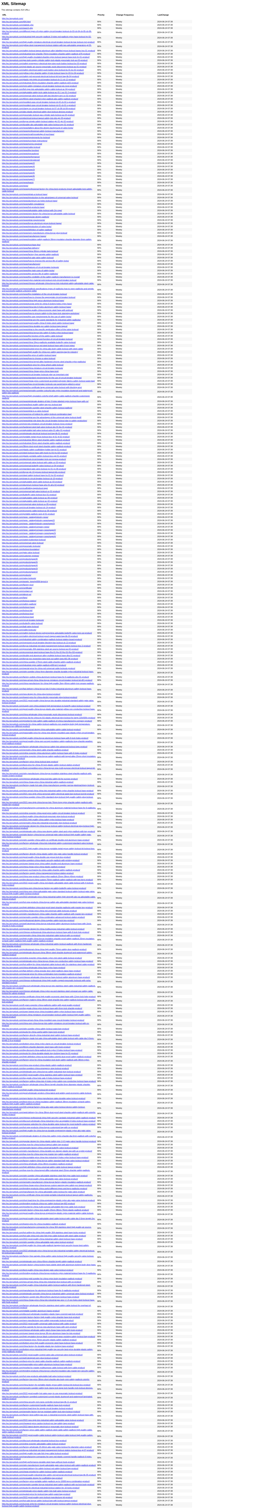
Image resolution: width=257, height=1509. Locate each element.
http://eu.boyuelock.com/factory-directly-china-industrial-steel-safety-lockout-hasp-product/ (41, 1035)
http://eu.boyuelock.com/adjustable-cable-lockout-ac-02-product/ (29, 501)
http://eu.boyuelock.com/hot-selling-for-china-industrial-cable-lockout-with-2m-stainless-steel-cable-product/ (48, 964)
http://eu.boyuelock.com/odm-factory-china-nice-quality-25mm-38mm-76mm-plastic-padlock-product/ (45, 1210)
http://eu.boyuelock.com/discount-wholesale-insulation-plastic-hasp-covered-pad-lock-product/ (42, 1314)
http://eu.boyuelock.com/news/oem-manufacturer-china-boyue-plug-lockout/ (34, 233)
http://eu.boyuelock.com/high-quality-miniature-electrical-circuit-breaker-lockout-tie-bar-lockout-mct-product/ (48, 42)
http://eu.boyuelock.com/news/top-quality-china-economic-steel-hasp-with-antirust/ (37, 310)
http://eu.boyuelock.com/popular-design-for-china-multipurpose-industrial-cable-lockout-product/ (43, 929)
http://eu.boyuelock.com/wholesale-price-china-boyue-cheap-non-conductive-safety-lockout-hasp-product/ (47, 961)
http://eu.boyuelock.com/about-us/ (16, 594)
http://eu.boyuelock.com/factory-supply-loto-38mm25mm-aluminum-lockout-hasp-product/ (40, 1297)
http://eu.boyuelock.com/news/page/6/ (18, 176)
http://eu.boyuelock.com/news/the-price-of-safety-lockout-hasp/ (29, 355)
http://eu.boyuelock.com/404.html (16, 22)
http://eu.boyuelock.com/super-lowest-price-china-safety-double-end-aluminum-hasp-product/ (42, 863)
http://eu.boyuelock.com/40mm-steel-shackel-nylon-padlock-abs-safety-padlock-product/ (40, 99)
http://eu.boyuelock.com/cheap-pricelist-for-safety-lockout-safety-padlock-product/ (37, 1472)
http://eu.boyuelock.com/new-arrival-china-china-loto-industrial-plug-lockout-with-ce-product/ (41, 1282)
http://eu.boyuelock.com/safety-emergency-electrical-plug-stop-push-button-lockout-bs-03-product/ (44, 63)
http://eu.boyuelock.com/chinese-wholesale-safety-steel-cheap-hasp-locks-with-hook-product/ (42, 1330)
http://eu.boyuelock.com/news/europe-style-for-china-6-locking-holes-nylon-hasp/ (37, 304)
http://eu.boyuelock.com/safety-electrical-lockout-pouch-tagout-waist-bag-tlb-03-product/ (40, 636)
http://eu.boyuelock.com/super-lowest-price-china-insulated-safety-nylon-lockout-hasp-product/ (43, 1011)
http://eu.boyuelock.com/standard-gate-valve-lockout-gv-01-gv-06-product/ (34, 469)
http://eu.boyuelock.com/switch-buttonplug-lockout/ (24, 540)
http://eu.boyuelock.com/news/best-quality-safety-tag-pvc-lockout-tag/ (32, 404)
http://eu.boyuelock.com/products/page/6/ (20, 559)
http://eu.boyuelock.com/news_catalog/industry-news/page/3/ (28, 523)
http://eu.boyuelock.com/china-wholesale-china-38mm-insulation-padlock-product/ (37, 1164)
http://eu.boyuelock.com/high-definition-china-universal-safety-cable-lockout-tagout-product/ (41, 1167)
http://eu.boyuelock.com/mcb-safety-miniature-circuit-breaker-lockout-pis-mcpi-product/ (39, 86)
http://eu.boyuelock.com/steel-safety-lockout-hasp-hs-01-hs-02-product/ (33, 475)
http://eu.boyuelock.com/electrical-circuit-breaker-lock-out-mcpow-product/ (34, 459)
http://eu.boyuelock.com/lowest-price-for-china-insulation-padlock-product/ (34, 1224)
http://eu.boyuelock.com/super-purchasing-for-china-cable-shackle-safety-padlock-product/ (41, 870)
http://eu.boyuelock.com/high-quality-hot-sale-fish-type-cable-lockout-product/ (35, 1453)
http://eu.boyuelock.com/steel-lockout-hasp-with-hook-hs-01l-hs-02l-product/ (35, 453)
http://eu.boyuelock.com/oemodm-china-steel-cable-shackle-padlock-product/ (35, 750)
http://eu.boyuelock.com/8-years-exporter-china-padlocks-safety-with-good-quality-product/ (41, 1005)
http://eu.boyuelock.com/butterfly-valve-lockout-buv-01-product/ (29, 495)
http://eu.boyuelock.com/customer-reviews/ (20, 556)
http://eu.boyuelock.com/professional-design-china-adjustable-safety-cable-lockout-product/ (41, 729)
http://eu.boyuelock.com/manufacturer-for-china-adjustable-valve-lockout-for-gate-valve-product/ (43, 1192)
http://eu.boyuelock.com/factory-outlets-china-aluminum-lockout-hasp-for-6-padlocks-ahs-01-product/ (45, 677)
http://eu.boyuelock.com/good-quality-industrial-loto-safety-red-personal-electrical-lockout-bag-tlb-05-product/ (49, 1475)
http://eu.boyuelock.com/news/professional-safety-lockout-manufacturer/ (33, 131)
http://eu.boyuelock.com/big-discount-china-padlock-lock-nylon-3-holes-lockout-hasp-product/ (42, 1050)
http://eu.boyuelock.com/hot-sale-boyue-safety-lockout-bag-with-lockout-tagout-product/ (39, 1501)
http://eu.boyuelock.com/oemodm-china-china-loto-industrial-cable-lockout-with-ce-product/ (41, 935)
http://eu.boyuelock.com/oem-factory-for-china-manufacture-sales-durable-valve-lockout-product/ (43, 1098)
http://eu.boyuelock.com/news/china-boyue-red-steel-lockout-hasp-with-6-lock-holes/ (38, 345)
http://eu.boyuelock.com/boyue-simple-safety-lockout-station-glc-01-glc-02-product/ (38, 121)
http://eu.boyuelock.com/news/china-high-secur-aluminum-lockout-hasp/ (33, 300)
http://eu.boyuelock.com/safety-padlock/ (19, 604)
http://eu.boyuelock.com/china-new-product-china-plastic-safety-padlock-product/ (37, 1065)
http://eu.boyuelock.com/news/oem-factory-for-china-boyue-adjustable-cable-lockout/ (38, 214)
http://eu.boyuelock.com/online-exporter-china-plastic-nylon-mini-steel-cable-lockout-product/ (42, 958)
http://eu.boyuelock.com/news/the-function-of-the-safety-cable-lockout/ (32, 336)
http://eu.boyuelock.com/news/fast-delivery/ (20, 248)
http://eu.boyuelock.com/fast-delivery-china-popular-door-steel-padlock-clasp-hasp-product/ (41, 971)
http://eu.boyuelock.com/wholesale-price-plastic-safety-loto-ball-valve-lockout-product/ (39, 1491)
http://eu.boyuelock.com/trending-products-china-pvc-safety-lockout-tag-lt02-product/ (38, 1203)
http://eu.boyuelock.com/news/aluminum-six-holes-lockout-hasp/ (29, 201)
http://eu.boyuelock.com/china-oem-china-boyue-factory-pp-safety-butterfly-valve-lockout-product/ (44, 888)
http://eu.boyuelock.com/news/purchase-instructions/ (24, 141)
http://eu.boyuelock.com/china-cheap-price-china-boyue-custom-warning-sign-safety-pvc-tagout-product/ (47, 1185)
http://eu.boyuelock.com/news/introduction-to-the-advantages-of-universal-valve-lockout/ (40, 197)
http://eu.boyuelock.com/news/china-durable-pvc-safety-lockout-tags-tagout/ (34, 326)
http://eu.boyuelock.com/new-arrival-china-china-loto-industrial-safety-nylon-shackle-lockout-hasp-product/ (48, 791)
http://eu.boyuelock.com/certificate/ (17, 588)
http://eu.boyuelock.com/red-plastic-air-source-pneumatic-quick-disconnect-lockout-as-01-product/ (44, 67)
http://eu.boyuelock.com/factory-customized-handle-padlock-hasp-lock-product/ (36, 1405)
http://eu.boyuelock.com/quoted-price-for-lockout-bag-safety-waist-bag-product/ (36, 1494)
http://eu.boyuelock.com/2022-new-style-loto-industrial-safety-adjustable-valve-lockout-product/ (43, 1420)
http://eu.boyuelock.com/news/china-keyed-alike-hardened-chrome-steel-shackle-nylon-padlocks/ (44, 362)
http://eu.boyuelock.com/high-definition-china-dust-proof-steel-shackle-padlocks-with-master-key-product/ (47, 907)
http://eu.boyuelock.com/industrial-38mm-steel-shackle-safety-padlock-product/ (36, 440)
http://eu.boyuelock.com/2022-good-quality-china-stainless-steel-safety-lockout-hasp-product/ (42, 1075)
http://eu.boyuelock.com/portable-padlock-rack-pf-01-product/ (28, 514)
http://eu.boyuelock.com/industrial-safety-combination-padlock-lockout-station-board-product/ (42, 639)
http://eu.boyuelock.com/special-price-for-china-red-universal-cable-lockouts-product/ (38, 668)
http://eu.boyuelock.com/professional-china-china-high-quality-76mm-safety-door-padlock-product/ (44, 949)
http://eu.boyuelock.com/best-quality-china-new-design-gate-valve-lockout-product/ (37, 1270)
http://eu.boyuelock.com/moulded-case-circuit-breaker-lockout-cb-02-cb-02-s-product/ (39, 102)
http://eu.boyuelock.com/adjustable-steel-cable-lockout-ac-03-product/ (32, 482)
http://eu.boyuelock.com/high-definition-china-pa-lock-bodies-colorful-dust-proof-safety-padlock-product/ (46, 1057)
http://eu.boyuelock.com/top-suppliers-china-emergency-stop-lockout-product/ (35, 1068)
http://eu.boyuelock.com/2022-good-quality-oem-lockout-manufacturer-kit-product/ (37, 1497)
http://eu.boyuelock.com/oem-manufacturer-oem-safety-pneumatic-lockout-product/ (38, 1320)
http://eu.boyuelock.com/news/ (15, 186)
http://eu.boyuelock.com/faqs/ (14, 597)
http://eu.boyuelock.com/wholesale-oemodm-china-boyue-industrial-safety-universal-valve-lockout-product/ (48, 1294)
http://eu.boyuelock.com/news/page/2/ (18, 163)
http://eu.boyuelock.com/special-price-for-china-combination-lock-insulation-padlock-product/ (42, 974)
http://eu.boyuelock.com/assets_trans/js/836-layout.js (25, 581)
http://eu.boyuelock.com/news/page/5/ (18, 173)
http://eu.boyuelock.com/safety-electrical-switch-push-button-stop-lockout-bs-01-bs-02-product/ (43, 70)
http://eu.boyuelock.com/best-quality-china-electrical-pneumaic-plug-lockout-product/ (38, 816)
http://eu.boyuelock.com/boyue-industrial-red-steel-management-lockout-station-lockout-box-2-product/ (46, 646)
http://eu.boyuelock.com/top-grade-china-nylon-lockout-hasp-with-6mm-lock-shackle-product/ (42, 1008)
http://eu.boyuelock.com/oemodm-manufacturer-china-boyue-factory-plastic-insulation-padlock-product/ (46, 1182)
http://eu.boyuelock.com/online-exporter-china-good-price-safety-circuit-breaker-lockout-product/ (43, 813)
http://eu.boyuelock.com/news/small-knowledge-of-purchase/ (28, 134)
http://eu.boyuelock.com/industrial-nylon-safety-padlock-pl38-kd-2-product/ (34, 665)
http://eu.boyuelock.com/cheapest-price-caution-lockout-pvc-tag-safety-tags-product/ (38, 1423)
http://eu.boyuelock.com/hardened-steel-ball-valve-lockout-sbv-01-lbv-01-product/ (37, 427)
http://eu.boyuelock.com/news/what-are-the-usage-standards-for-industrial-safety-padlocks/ (41, 320)
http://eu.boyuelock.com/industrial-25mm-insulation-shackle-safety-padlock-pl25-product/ (40, 83)
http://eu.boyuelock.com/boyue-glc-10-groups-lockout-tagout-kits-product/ (33, 472)
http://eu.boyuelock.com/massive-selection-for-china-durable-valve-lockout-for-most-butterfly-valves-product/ (48, 1124)
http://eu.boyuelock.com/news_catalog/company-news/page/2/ (29, 530)
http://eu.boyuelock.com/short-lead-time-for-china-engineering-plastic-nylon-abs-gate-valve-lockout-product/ (48, 1200)
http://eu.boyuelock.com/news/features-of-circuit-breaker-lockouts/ (30, 267)
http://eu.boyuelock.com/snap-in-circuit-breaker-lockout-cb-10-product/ (32, 478)
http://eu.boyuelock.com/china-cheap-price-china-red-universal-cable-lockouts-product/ (39, 911)
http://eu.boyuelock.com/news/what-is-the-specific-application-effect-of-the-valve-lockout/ (40, 329)
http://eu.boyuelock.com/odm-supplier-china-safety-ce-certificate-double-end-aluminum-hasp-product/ (46, 840)
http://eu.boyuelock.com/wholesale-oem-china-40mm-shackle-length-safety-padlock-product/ (42, 1261)
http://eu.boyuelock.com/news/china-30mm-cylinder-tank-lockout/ (30, 251)
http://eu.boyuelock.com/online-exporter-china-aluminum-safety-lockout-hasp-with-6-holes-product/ (44, 753)
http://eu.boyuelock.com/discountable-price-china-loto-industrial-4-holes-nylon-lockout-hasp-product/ (45, 1157)
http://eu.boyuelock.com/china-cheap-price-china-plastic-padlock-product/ (33, 867)
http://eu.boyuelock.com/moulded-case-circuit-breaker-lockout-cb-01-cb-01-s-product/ (39, 105)
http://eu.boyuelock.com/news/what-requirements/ (23, 220)
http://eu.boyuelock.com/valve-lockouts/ (19, 578)
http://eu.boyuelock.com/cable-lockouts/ (19, 630)
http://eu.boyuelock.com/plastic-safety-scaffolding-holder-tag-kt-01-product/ (34, 449)
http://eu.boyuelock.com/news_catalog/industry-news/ (25, 517)
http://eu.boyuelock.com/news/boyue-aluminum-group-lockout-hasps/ (32, 223)
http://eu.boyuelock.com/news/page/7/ (18, 179)
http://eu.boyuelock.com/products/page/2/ (20, 572)
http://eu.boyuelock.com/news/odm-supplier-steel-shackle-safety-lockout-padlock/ (37, 408)
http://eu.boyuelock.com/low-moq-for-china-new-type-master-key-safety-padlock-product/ (40, 1154)
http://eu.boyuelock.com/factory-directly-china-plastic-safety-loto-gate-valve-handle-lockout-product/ (45, 854)
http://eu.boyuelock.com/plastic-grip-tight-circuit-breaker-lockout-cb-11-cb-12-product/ (39, 79)
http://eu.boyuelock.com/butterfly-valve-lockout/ (22, 623)
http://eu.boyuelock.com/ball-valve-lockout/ (20, 626)
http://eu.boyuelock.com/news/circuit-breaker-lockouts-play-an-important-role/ (35, 374)
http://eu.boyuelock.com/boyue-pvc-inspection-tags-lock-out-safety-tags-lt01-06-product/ (40, 659)
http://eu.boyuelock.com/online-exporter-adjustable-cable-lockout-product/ (34, 1444)
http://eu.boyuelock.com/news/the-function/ (20, 150)
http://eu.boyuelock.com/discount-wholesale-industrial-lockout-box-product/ (34, 1440)
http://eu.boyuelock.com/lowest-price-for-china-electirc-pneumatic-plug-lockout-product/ (39, 697)
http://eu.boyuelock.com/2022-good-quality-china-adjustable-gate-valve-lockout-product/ (40, 1179)
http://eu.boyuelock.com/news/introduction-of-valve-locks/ (27, 226)
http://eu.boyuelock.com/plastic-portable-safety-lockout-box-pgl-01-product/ (34, 456)
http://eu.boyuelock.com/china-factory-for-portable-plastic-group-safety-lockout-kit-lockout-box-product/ (46, 1385)
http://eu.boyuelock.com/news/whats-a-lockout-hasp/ (24, 194)
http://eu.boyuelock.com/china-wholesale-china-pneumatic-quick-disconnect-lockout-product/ (42, 714)
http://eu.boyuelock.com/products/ (16, 575)
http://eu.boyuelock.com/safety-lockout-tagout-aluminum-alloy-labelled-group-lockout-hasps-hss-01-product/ (48, 51)
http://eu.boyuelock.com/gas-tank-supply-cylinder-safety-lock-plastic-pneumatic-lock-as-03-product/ (45, 60)
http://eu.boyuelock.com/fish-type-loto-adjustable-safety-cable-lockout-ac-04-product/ (38, 89)
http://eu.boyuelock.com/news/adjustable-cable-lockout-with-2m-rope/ (32, 210)
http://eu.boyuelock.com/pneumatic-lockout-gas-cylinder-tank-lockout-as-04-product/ (38, 115)
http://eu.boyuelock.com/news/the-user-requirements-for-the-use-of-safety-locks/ (36, 316)
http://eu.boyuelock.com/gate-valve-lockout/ (21, 552)
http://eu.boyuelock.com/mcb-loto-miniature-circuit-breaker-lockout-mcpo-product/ (37, 424)
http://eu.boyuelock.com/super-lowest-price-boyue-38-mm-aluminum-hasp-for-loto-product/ (41, 1333)
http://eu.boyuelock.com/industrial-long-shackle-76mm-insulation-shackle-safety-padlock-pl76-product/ (46, 54)
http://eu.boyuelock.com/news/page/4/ (18, 166)
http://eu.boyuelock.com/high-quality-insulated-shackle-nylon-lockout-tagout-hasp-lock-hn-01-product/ (46, 57)
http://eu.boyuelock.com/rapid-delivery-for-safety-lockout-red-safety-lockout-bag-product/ (40, 1468)
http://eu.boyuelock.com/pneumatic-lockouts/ (21, 546)
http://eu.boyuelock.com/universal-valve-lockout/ (23, 543)
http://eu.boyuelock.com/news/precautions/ (20, 153)
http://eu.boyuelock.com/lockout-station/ (19, 601)
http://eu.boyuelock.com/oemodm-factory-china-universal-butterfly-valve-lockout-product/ (40, 1148)
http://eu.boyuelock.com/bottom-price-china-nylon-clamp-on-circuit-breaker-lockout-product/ (41, 1044)
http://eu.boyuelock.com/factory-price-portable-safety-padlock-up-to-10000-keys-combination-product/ (46, 1481)
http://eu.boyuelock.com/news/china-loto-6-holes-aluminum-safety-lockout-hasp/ (36, 307)
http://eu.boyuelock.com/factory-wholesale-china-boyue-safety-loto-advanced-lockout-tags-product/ (44, 747)
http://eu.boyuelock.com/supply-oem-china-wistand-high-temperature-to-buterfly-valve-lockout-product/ (46, 706)
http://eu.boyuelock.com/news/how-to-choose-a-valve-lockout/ (29, 358)
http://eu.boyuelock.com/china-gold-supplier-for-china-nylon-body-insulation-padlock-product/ (42, 1279)
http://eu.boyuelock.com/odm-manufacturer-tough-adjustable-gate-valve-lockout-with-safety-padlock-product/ (49, 1465)
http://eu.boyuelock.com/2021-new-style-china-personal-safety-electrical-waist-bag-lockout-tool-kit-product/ (48, 794)
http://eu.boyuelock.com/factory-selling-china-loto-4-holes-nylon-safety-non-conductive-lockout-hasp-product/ (49, 1081)
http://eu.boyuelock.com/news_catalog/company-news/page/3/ (29, 533)
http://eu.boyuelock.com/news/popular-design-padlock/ (25, 217)
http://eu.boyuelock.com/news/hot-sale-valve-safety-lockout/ (28, 258)
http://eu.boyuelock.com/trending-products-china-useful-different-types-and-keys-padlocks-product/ (44, 1188)
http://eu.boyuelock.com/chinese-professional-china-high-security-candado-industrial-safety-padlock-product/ (49, 1118)
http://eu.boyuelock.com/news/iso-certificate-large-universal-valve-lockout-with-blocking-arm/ (42, 387)
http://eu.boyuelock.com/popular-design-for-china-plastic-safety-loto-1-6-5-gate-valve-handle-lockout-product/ (49, 1141)
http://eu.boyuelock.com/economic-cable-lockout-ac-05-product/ (29, 511)
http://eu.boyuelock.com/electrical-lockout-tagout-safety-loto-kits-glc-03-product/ (36, 118)
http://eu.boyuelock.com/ (12, 18)
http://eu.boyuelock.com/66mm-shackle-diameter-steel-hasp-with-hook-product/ (36, 1047)
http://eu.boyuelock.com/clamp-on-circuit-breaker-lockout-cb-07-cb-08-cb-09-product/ (38, 108)
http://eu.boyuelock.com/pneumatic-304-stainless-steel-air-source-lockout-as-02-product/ (40, 649)
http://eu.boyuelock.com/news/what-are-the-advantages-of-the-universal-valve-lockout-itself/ (41, 417)
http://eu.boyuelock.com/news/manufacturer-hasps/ (24, 236)
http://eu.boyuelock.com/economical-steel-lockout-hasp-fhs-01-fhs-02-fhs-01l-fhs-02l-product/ (42, 652)
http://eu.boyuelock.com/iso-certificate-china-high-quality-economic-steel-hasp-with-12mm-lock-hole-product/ (49, 996)
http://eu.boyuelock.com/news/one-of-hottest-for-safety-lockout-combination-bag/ (37, 414)
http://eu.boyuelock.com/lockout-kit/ (17, 610)
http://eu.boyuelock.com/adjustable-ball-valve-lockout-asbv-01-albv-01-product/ (36, 430)
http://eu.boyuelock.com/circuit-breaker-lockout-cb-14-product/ (29, 507)
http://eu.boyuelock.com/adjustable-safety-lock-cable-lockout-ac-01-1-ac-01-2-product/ (39, 92)
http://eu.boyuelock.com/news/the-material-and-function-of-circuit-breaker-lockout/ (37, 339)
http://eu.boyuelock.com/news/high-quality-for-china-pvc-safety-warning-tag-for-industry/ (40, 352)
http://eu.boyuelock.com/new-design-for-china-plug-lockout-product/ (31, 694)
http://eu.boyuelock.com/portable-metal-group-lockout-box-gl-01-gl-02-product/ (36, 437)
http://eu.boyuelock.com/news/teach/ (18, 182)
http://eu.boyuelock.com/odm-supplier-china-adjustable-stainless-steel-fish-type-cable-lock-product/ (45, 1176)
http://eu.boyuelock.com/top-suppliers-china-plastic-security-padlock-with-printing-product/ (41, 860)
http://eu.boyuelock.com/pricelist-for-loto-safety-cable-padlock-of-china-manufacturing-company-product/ (47, 721)
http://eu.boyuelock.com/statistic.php (18, 25)
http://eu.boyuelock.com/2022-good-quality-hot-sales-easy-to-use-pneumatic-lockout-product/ (42, 1393)
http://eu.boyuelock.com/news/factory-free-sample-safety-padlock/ (30, 254)
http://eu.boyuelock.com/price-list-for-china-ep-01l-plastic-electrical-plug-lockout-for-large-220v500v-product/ (48, 718)
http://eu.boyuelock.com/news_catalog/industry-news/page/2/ (28, 520)
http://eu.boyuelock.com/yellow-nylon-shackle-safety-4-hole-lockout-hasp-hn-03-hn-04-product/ (43, 73)
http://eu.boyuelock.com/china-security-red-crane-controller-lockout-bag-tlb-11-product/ (39, 1402)
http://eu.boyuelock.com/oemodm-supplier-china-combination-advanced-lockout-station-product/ (43, 917)
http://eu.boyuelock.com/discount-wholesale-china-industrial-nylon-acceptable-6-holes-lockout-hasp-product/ (48, 1121)
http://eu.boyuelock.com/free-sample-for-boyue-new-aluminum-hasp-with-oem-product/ (39, 1327)
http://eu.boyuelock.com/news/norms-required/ (22, 144)
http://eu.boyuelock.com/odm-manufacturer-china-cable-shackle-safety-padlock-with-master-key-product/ (47, 914)
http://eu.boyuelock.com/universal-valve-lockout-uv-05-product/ (29, 504)
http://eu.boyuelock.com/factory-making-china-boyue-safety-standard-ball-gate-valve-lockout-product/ (45, 1161)
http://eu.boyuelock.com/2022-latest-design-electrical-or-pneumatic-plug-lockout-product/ (40, 1427)
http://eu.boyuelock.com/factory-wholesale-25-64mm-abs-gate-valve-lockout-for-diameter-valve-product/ (47, 1447)
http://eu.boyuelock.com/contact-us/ (17, 591)
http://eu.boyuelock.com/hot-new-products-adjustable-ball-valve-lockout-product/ (36, 1376)
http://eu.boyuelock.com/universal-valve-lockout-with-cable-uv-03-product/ (34, 462)
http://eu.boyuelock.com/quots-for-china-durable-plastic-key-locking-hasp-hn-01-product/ (40, 1053)
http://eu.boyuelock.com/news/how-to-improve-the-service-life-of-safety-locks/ (35, 261)
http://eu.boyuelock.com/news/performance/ (21, 157)
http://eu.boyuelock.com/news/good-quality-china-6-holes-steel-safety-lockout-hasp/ (38, 323)
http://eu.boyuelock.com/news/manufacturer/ (21, 264)
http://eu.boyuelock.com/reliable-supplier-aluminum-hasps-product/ (31, 1311)
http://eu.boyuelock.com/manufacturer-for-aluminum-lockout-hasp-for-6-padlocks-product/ (40, 1290)
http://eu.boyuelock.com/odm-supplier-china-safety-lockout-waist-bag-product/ (35, 1029)
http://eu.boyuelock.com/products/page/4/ (20, 565)
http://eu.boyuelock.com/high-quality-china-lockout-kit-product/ (29, 1090)
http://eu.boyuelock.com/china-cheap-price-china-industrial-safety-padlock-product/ (38, 782)
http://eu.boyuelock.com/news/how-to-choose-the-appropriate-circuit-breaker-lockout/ (38, 297)
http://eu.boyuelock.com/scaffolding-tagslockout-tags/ (25, 488)
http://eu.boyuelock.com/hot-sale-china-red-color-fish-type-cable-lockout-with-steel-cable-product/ (44, 1236)
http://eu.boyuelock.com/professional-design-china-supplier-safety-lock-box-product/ (38, 920)
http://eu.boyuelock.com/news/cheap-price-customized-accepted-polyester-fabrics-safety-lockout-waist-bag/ (48, 381)
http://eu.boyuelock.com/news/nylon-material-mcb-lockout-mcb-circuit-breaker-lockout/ (39, 280)
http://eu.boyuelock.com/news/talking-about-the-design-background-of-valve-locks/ (37, 128)
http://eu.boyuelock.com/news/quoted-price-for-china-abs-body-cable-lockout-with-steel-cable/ (42, 349)
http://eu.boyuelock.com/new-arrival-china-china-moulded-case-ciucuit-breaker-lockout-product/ (43, 1020)
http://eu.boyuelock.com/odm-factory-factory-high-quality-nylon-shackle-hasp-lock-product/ (41, 1317)
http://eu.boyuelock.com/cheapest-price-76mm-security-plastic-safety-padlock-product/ (39, 1340)
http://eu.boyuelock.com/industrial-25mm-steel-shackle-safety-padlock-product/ (36, 443)
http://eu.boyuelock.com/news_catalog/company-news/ (25, 527)
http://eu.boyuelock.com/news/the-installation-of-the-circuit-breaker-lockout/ (34, 294)
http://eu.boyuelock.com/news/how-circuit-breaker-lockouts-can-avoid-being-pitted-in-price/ (41, 384)
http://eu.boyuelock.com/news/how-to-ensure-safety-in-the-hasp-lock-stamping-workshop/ (40, 313)
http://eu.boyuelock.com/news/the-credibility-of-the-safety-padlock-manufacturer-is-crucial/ (41, 277)
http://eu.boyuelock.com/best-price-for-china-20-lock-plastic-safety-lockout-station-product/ (41, 765)
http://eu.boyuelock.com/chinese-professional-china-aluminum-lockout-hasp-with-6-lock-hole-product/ (45, 932)
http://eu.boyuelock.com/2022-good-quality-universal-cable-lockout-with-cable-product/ (39, 1324)
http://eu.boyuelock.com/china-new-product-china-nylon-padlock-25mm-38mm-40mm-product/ (42, 876)
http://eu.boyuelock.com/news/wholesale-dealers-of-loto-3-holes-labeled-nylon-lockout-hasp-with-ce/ (45, 401)
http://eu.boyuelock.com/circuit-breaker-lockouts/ (23, 620)
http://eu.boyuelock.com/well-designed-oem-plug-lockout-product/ (30, 1358)
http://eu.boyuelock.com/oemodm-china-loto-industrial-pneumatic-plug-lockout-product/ (39, 823)
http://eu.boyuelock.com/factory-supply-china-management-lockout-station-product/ (38, 873)
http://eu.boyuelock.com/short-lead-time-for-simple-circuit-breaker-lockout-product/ (37, 1408)
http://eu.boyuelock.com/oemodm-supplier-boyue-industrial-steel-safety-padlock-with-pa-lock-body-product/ (48, 1484)
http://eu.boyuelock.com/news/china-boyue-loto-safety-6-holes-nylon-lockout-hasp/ (37, 333)
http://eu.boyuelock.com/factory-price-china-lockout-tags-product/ (30, 762)
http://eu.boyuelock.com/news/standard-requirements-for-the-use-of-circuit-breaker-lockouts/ (42, 378)
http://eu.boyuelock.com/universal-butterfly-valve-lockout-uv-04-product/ (33, 466)
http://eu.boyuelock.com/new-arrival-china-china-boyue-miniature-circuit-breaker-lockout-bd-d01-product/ (47, 680)
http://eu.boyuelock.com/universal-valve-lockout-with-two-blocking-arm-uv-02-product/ (39, 96)
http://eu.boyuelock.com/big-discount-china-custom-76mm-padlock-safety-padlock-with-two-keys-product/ (47, 880)
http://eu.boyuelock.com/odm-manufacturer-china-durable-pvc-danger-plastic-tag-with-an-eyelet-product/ (47, 1151)
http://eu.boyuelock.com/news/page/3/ (18, 170)
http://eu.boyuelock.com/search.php (17, 28)
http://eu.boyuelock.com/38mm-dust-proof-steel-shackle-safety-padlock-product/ (36, 446)
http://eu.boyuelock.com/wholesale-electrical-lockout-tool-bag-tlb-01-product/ (35, 433)
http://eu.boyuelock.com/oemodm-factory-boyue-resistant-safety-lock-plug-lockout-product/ (41, 1412)
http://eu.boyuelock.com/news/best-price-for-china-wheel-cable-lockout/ (33, 365)
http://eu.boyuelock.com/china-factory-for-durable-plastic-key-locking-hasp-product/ (38, 1346)
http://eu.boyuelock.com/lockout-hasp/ (18, 607)
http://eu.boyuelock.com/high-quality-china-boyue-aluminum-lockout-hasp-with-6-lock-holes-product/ (45, 738)
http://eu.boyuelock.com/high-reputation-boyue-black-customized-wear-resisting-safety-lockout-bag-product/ (48, 1336)
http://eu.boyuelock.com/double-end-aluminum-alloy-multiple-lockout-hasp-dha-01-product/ (41, 655)
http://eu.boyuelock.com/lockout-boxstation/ (20, 549)
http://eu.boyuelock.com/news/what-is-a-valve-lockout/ (25, 411)
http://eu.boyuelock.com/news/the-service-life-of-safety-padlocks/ (30, 274)
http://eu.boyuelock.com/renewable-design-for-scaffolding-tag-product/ (32, 1478)
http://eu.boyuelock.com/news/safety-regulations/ (23, 204)
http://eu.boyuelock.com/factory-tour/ (18, 585)
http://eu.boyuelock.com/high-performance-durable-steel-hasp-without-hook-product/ (38, 1462)
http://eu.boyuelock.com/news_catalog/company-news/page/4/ (29, 536)
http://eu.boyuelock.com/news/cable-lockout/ (21, 147)
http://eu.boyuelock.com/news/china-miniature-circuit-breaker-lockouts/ (32, 368)
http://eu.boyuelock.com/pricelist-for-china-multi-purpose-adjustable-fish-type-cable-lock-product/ (43, 1207)
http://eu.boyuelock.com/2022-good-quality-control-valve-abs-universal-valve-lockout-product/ (42, 1355)
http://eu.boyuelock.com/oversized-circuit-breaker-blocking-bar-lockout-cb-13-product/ (39, 643)
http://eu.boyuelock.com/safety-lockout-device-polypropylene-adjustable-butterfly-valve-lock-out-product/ (47, 633)
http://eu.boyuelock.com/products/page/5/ (20, 562)
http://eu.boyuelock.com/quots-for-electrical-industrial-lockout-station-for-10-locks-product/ (41, 1488)
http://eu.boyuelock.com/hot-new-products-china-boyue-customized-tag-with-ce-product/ (40, 1127)
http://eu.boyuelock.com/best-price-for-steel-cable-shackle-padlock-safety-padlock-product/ (41, 1361)
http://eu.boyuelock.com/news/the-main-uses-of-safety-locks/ (28, 270)
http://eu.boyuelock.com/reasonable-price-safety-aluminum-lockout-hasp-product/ (37, 1364)
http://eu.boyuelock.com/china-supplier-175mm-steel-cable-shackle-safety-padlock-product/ (41, 662)
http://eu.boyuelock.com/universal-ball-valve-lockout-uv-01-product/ (31, 491)
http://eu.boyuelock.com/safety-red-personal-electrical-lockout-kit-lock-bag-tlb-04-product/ (40, 76)
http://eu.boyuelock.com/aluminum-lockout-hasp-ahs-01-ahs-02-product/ (33, 485)
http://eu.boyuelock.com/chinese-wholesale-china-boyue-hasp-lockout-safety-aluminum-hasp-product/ (46, 977)
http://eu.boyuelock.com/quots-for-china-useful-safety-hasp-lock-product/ (33, 1032)
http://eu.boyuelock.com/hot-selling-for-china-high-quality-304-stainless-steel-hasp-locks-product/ (44, 1232)
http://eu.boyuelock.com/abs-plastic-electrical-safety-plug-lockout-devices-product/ (37, 112)
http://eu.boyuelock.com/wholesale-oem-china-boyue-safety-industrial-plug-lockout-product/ (41, 1072)
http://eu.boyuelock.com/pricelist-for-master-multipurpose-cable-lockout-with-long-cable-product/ (43, 1368)
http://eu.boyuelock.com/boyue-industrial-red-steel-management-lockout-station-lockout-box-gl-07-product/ (48, 1450)
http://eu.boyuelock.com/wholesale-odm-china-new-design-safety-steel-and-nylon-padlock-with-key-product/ (48, 831)
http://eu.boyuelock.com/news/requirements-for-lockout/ (26, 137)
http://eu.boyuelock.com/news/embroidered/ (21, 160)
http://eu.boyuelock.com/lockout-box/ (18, 614)
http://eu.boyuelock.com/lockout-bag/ (18, 617)
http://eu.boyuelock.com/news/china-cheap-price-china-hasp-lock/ (30, 371)
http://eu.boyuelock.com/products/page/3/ (20, 569)
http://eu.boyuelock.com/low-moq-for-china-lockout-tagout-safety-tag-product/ (35, 1144)
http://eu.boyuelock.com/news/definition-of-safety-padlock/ (27, 230)
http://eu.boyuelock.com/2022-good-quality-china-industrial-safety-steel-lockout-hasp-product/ (42, 1239)
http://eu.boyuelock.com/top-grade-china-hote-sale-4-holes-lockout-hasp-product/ (37, 1078)
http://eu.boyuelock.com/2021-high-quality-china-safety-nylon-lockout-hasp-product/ (38, 819)
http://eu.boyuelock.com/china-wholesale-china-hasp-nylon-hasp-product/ (33, 967)
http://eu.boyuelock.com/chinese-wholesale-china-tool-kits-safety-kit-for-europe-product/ (40, 779)
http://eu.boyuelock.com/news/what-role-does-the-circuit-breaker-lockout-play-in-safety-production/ (44, 421)
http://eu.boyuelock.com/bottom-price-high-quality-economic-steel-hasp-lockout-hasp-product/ (42, 1343)
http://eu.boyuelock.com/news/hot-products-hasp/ (23, 207)
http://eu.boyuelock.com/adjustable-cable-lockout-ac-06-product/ (29, 498)
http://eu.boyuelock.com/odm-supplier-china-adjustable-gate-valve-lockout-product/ (38, 1242)
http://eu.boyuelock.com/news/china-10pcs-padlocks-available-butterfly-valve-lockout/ (39, 342)
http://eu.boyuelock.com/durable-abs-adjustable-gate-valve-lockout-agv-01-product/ (38, 125)
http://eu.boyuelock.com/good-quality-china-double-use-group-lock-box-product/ (36, 857)
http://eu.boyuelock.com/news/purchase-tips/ (21, 245)
